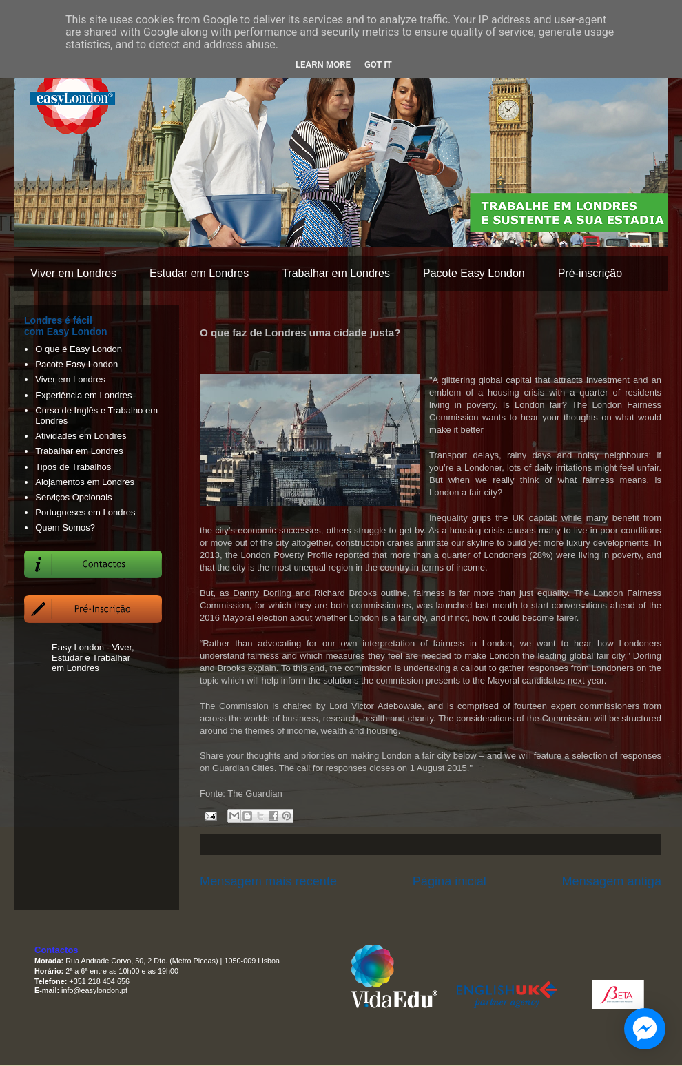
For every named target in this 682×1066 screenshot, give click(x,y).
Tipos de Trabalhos (73, 467)
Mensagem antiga (611, 881)
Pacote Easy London (474, 273)
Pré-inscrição (590, 273)
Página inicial (449, 881)
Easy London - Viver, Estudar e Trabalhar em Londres (93, 657)
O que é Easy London (78, 349)
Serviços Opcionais (73, 497)
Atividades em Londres (80, 436)
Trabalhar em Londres (336, 273)
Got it (378, 64)
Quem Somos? (65, 527)
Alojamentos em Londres (84, 482)
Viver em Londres (73, 273)
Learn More (323, 64)
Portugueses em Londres (85, 512)
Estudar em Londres (199, 273)
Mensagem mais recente (268, 881)
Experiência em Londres (83, 395)
